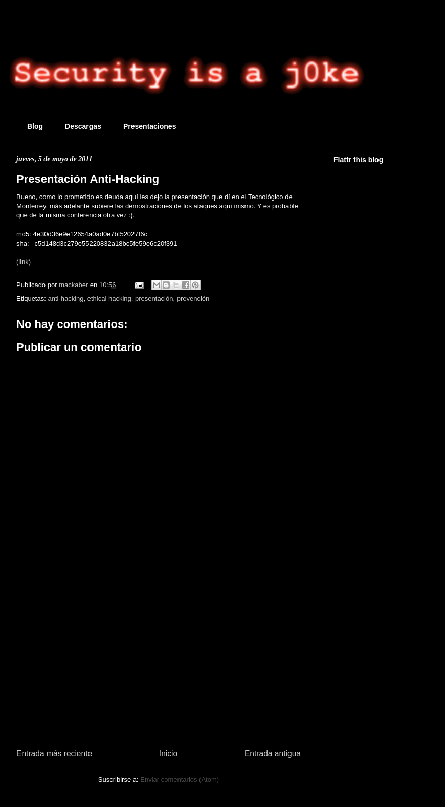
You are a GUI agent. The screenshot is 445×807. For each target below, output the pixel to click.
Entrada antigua (272, 753)
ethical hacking (109, 298)
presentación (154, 298)
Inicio (168, 753)
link (23, 262)
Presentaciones (149, 126)
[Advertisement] (159, 658)
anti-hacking (65, 298)
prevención (193, 298)
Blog (35, 126)
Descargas (83, 126)
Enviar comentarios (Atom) (179, 779)
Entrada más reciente (54, 753)
